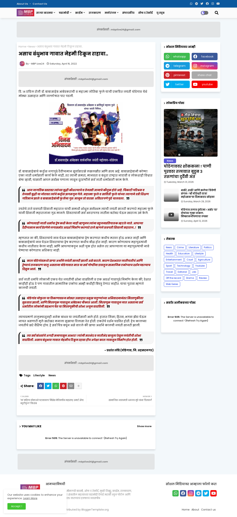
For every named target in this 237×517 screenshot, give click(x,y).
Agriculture (204, 259)
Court (190, 259)
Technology (183, 265)
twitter (179, 84)
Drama (190, 278)
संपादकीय (128, 13)
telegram (179, 66)
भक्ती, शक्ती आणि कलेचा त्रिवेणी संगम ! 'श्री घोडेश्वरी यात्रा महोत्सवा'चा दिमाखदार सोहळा (198, 194)
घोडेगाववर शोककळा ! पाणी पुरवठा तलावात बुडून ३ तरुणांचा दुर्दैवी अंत (187, 171)
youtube (207, 84)
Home (22, 46)
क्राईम (79, 13)
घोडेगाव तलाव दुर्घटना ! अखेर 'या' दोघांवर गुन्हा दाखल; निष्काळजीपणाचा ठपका (199, 213)
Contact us (40, 4)
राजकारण (95, 13)
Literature (194, 247)
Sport (169, 265)
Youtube (200, 265)
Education (184, 253)
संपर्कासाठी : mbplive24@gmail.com (118, 29)
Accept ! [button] (16, 506)
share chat (205, 75)
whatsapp (179, 56)
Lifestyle (39, 375)
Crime (180, 247)
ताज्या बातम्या (44, 13)
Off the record (173, 278)
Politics (208, 247)
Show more (144, 426)
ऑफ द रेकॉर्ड (145, 13)
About (195, 509)
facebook (207, 56)
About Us (23, 4)
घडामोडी (64, 13)
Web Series (172, 284)
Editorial (182, 271)
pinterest (179, 75)
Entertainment (174, 259)
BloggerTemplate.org (95, 509)
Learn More (30, 498)
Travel (169, 271)
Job (194, 271)
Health (169, 253)
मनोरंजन (110, 13)
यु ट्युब (160, 13)
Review (203, 278)
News (31, 46)
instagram (207, 66)
